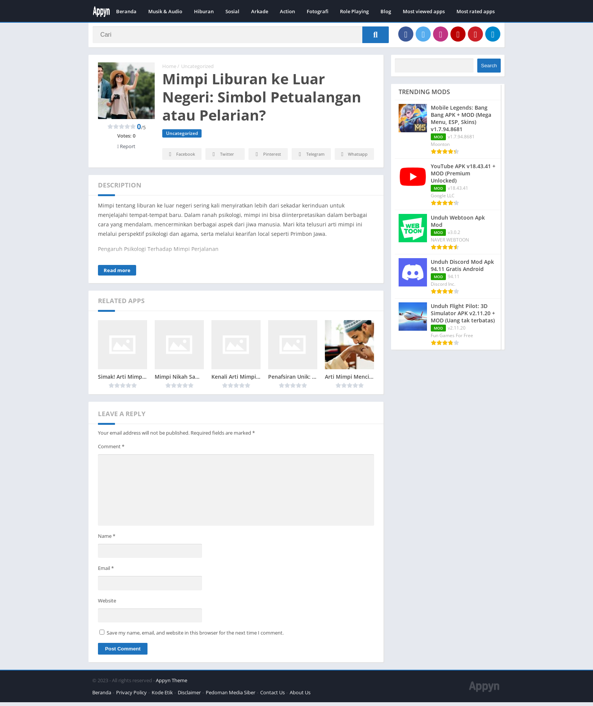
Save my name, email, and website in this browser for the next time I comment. (195, 636)
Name (106, 539)
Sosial (232, 11)
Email (106, 571)
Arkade (259, 11)
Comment (111, 450)
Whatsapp (353, 158)
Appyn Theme (171, 684)
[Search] (240, 36)
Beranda (126, 11)
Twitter (222, 158)
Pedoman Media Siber (230, 696)
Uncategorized (197, 70)
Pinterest (267, 158)
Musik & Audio (165, 11)
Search (489, 69)
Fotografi (317, 11)
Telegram (310, 158)
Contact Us (272, 696)
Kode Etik (162, 696)
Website (107, 604)
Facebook (181, 158)
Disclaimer (189, 696)
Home (169, 70)
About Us (300, 696)
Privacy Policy (131, 696)
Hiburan (204, 11)
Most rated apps (475, 11)
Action (287, 11)
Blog (385, 11)
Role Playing (354, 11)
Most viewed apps (424, 11)
